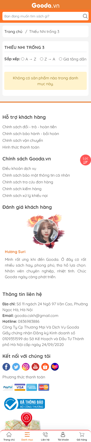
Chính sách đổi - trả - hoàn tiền (29, 126)
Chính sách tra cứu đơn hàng (27, 182)
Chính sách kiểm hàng (21, 188)
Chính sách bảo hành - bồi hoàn (30, 133)
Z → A (47, 59)
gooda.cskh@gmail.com (36, 315)
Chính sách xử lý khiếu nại (25, 195)
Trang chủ (13, 31)
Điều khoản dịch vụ (19, 168)
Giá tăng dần (72, 59)
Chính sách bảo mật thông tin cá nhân (36, 175)
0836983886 (29, 321)
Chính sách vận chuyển (22, 140)
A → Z (28, 59)
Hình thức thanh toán (20, 147)
